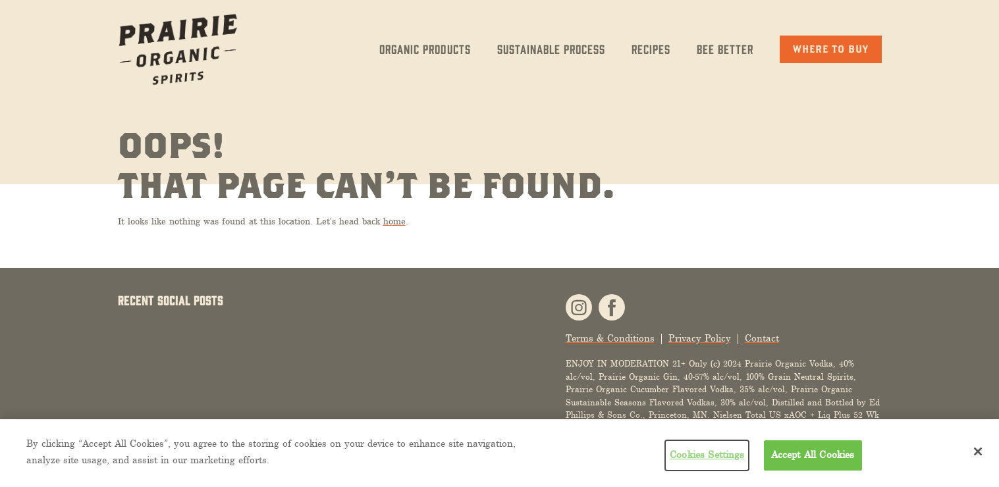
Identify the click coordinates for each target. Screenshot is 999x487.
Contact (762, 338)
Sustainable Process (551, 48)
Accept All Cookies (813, 454)
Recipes (651, 48)
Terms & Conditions (610, 338)
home (394, 221)
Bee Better (725, 48)
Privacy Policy (699, 338)
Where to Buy (831, 49)
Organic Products (425, 48)
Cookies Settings (707, 454)
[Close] (977, 451)
